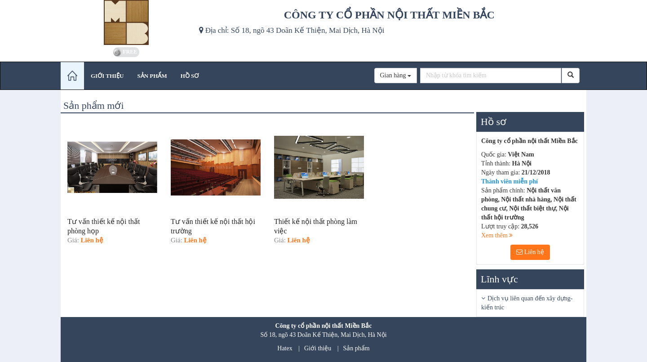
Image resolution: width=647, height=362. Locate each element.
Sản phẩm (356, 348)
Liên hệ (530, 252)
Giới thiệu (317, 348)
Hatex (284, 348)
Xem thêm (497, 235)
